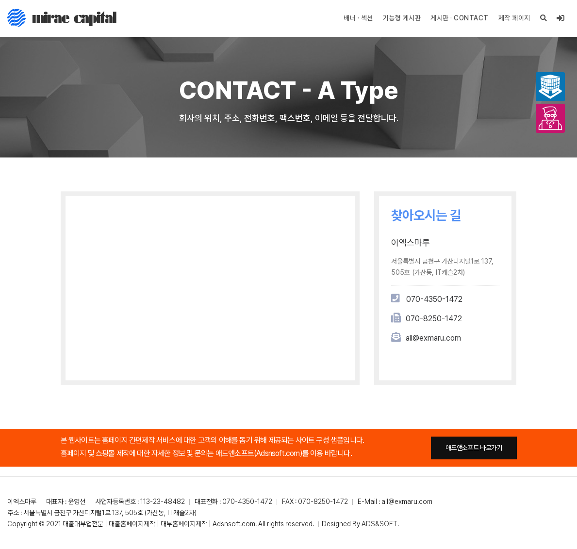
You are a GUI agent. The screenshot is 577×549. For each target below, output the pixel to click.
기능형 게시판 (402, 18)
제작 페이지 (514, 18)
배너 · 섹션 (358, 18)
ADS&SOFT (379, 524)
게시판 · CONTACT (459, 18)
